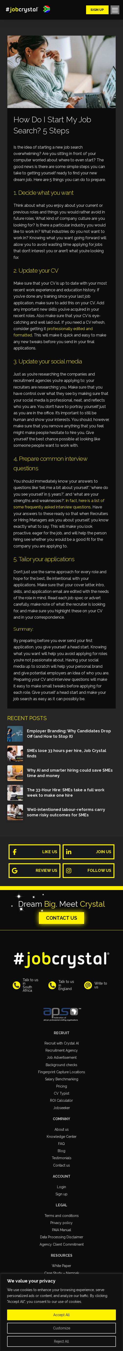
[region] (61, 1312)
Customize (61, 1328)
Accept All (61, 1315)
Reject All (61, 1341)
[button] (46, 9)
